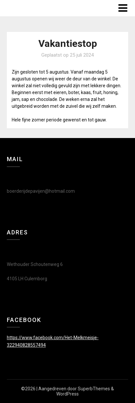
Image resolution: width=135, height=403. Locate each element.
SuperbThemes (94, 388)
